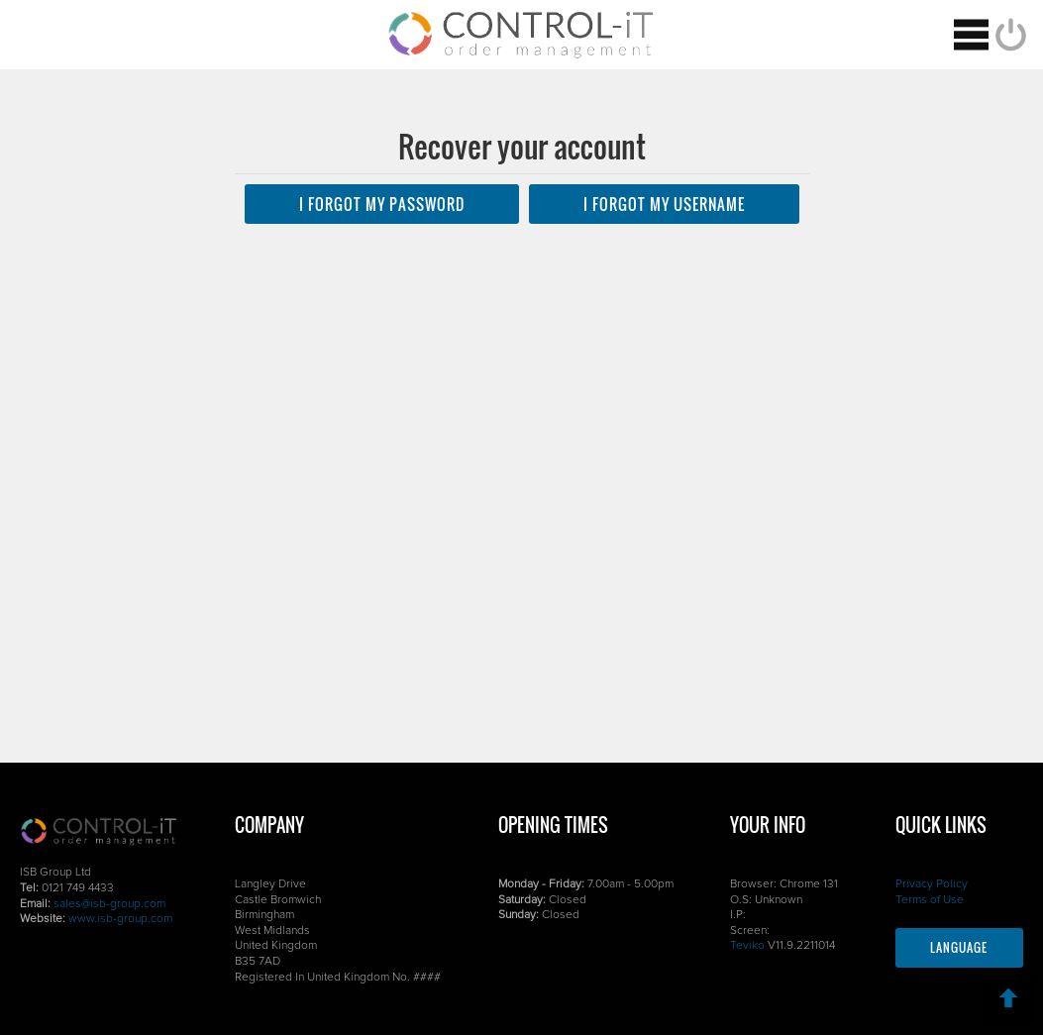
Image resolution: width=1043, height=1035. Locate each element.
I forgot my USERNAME (664, 204)
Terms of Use (929, 900)
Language (959, 947)
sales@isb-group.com (109, 904)
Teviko (747, 946)
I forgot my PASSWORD (382, 204)
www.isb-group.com (120, 919)
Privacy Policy (931, 884)
